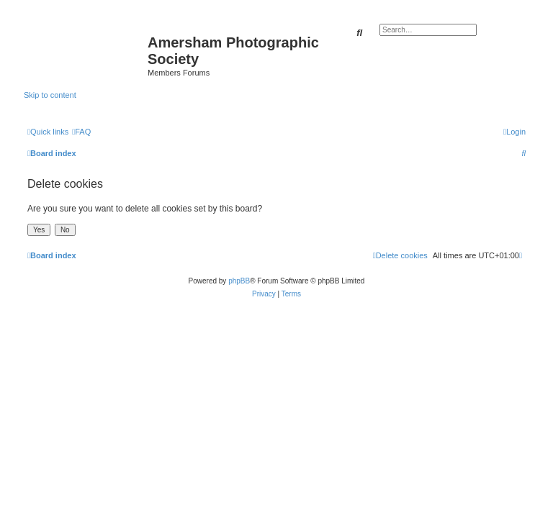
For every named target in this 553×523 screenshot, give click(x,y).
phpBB (239, 281)
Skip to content (50, 95)
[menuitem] (81, 131)
